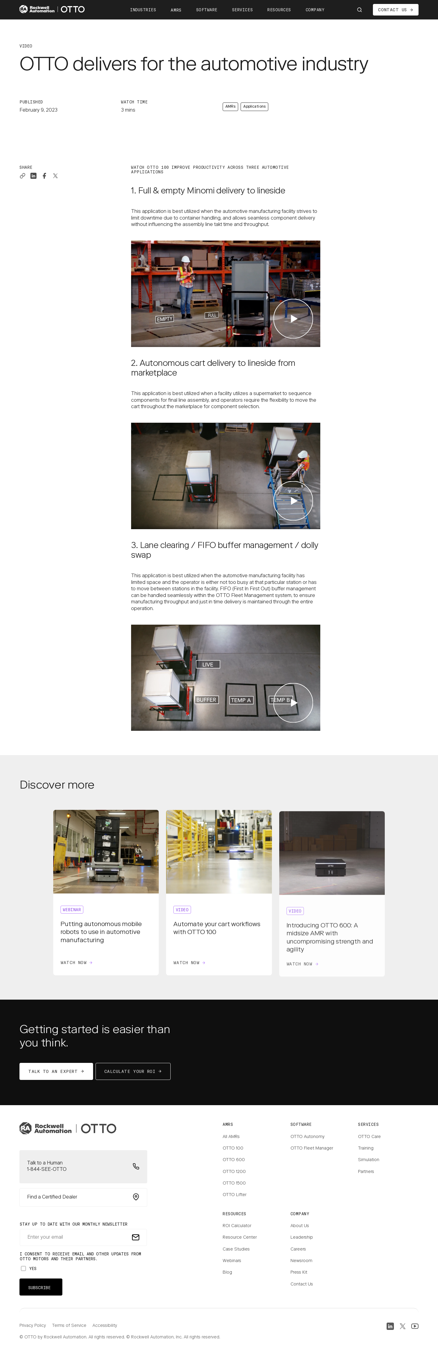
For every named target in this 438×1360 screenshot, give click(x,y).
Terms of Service (69, 1326)
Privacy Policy (32, 1326)
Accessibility (104, 1326)
